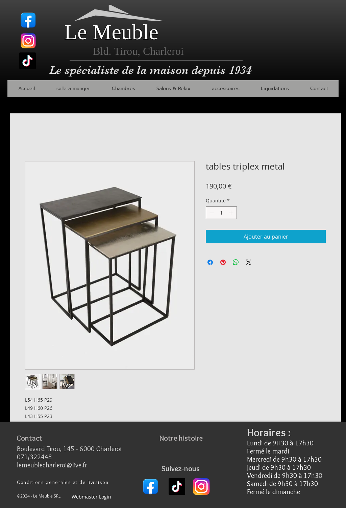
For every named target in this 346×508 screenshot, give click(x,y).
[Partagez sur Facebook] (210, 262)
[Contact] (29, 438)
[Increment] (231, 213)
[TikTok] (27, 60)
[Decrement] (211, 213)
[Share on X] (249, 262)
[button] (73, 88)
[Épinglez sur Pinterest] (223, 262)
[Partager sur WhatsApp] (236, 262)
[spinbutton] (221, 213)
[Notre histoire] (181, 438)
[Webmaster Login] (91, 497)
